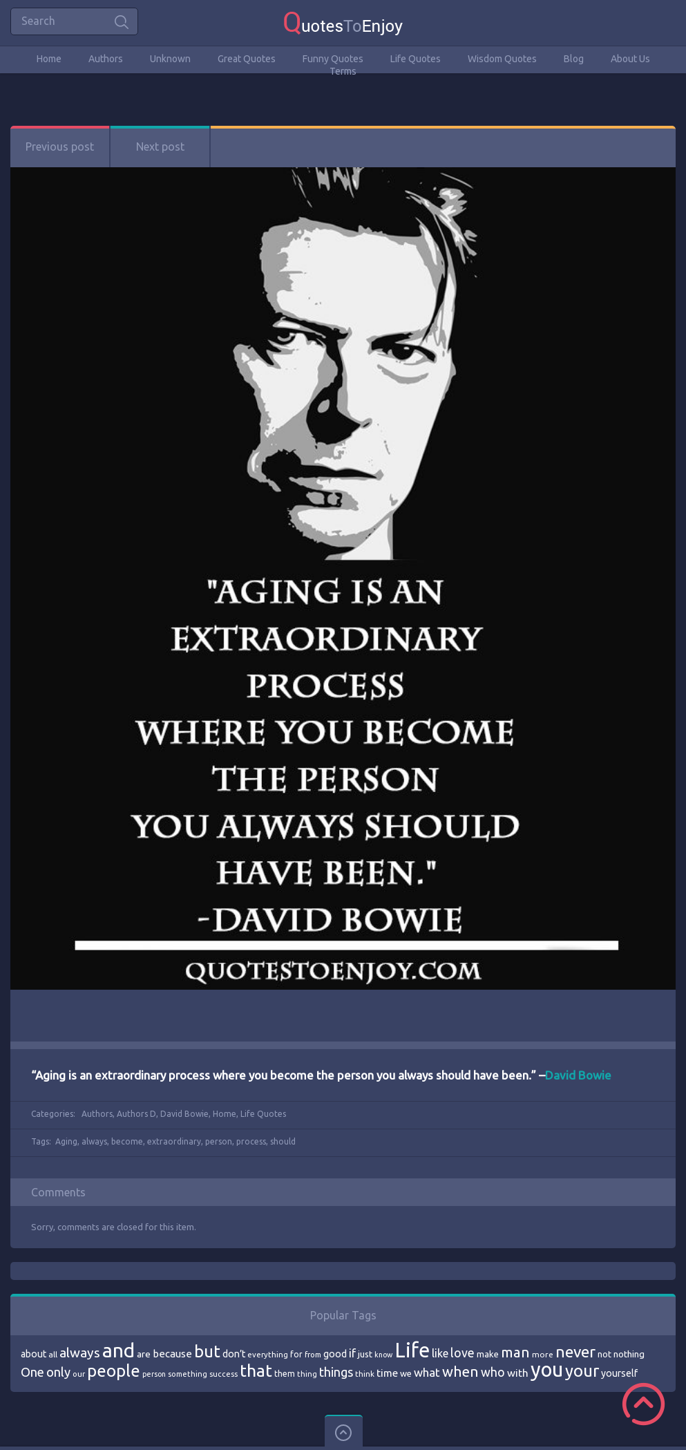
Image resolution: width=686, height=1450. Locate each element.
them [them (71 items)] (284, 1373)
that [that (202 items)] (256, 1370)
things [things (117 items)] (336, 1372)
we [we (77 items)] (406, 1373)
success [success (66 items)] (223, 1374)
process (251, 1141)
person (218, 1141)
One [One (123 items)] (32, 1372)
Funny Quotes (333, 58)
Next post (160, 146)
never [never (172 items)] (575, 1351)
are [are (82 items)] (144, 1353)
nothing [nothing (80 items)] (629, 1353)
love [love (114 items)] (462, 1352)
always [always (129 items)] (79, 1352)
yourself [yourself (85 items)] (619, 1373)
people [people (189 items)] (113, 1371)
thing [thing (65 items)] (307, 1374)
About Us (630, 58)
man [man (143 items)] (515, 1352)
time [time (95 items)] (387, 1373)
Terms (343, 71)
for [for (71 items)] (296, 1354)
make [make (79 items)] (488, 1354)
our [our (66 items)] (79, 1374)
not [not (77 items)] (604, 1354)
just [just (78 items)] (365, 1354)
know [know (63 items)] (383, 1354)
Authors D (136, 1113)
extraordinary (174, 1141)
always (94, 1141)
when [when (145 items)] (460, 1372)
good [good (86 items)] (335, 1353)
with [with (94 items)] (517, 1373)
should (283, 1141)
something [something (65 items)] (187, 1374)
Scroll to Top (643, 1404)
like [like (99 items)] (440, 1353)
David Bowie (184, 1113)
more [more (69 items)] (542, 1354)
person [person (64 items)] (154, 1374)
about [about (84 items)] (33, 1353)
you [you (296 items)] (547, 1369)
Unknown (170, 58)
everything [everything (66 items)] (267, 1354)
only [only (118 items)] (58, 1372)
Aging (66, 1141)
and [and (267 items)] (118, 1350)
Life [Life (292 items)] (412, 1350)
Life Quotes (415, 58)
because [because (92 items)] (172, 1353)
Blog (574, 58)
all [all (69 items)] (52, 1354)
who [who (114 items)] (493, 1372)
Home (49, 58)
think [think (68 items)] (364, 1373)
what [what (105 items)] (427, 1372)
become (127, 1141)
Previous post (60, 146)
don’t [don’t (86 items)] (233, 1353)
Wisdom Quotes (502, 58)
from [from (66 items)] (313, 1354)
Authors (105, 58)
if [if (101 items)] (352, 1353)
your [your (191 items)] (582, 1371)
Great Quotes (247, 58)
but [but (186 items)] (207, 1351)
